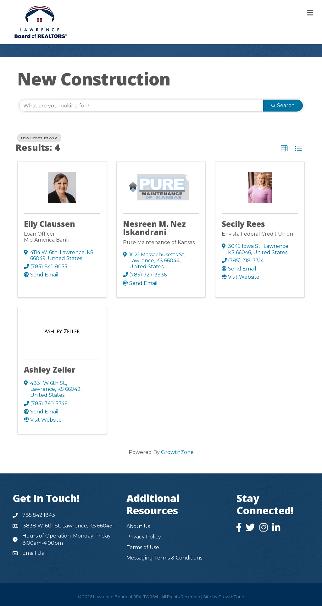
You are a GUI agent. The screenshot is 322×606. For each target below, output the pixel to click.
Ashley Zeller (49, 369)
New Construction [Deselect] (39, 137)
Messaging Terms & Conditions (164, 558)
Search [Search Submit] (283, 105)
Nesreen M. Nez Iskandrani (154, 228)
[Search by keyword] (141, 106)
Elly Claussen (49, 224)
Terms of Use (142, 547)
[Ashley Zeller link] (62, 332)
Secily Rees (243, 224)
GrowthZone (177, 452)
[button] (284, 148)
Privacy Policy (143, 537)
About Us (138, 526)
